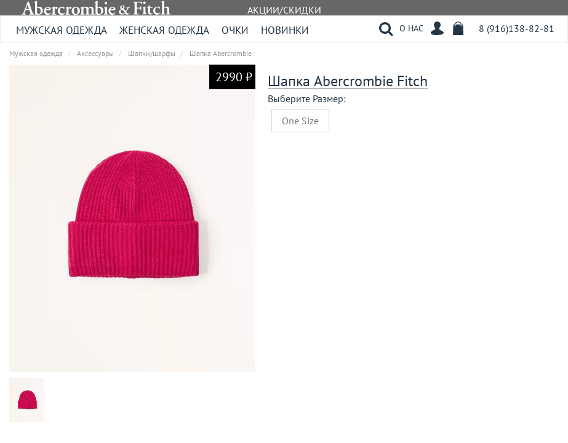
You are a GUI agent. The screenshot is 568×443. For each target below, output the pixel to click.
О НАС (411, 28)
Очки (235, 30)
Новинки (285, 30)
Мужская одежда (61, 30)
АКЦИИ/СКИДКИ (284, 10)
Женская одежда (164, 30)
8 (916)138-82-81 (516, 28)
